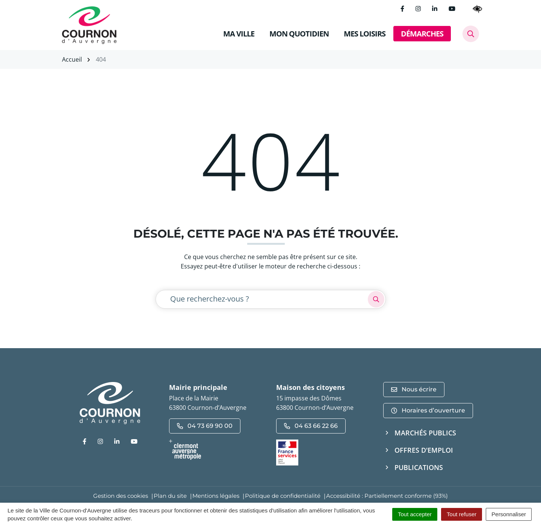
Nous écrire (414, 389)
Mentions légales (215, 495)
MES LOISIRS (364, 34)
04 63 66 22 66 (311, 425)
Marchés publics (425, 432)
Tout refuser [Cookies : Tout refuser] (461, 514)
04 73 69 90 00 (205, 425)
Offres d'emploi (423, 450)
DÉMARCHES (422, 34)
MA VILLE (238, 34)
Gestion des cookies (120, 495)
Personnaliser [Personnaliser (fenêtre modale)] (508, 514)
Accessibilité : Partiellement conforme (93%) (387, 495)
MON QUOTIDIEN (299, 34)
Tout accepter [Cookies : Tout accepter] (415, 514)
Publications (418, 467)
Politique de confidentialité (282, 495)
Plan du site (170, 495)
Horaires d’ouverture (428, 410)
